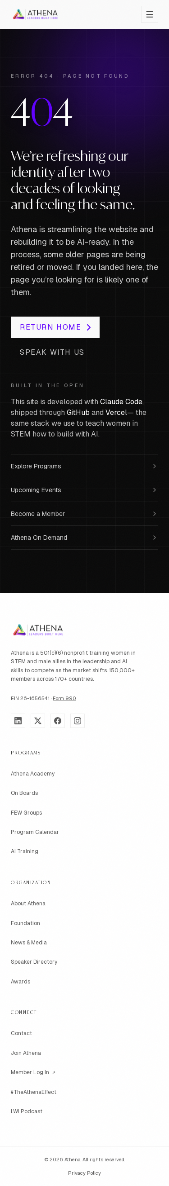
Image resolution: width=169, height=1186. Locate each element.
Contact (21, 1033)
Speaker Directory (34, 962)
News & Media (29, 942)
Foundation (25, 923)
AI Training (24, 851)
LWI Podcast (26, 1111)
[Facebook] (57, 721)
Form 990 (64, 698)
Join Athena (26, 1053)
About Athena (28, 903)
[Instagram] (77, 721)
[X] (38, 721)
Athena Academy (33, 773)
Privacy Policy (84, 1173)
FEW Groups (26, 812)
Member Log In (33, 1072)
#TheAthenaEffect (33, 1092)
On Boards (24, 793)
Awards (20, 981)
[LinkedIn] (18, 721)
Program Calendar (35, 832)
